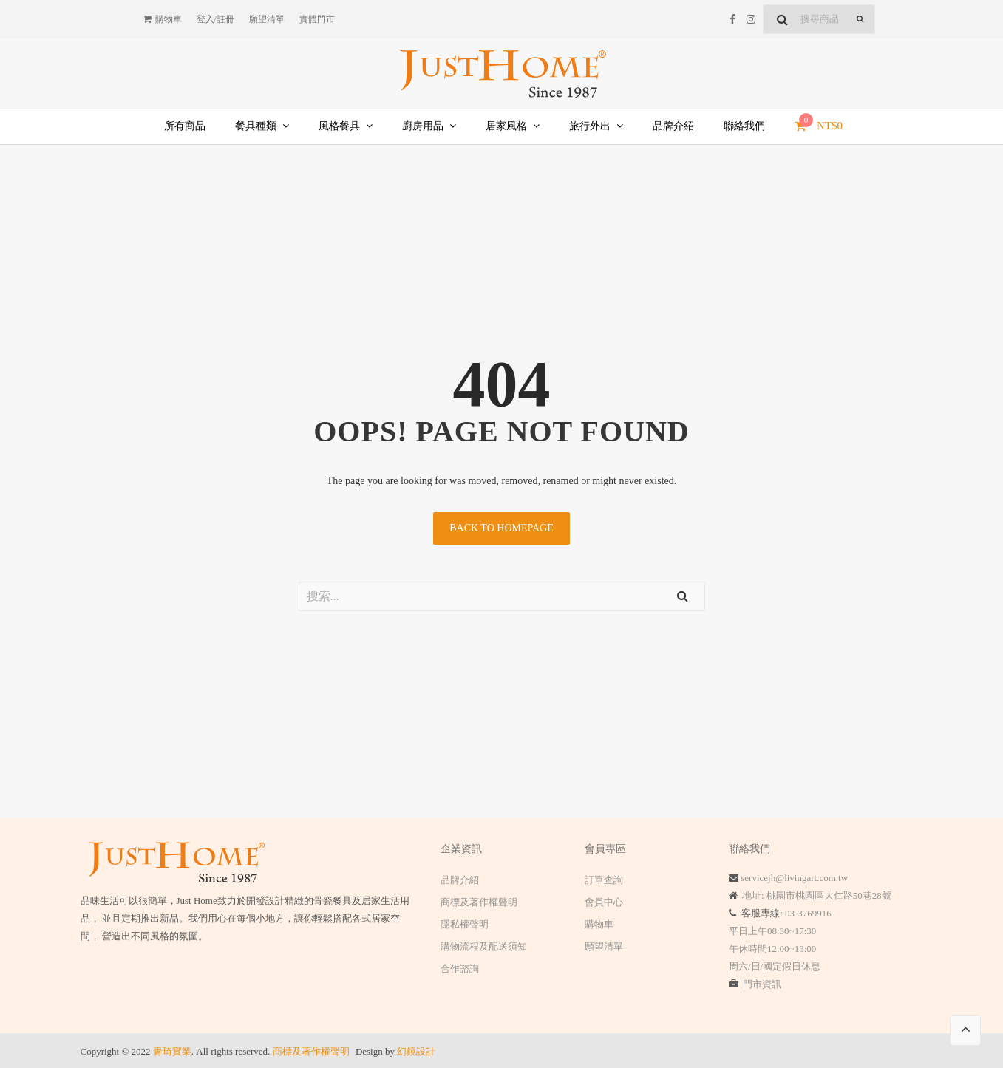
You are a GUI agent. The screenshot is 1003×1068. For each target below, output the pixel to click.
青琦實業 (172, 1051)
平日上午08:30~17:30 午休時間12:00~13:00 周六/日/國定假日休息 (774, 948)
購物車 (599, 924)
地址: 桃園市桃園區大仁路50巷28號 (816, 895)
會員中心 (604, 902)
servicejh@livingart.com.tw (794, 877)
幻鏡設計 (416, 1051)
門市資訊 (762, 984)
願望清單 (604, 946)
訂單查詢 (604, 879)
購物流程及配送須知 (484, 946)
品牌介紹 (460, 879)
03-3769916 (808, 913)
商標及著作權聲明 (479, 902)
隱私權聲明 (465, 924)
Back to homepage (501, 528)
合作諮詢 (460, 968)
